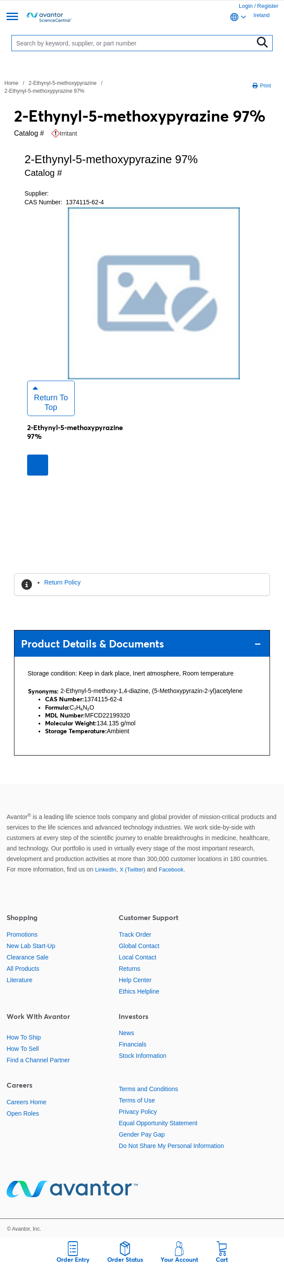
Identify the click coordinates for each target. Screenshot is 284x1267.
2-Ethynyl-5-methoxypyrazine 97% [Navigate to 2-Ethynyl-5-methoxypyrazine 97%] (44, 91)
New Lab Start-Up (31, 945)
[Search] (134, 43)
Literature (19, 980)
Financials (132, 1044)
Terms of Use (136, 1100)
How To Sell (23, 1048)
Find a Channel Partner (38, 1060)
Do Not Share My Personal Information (171, 1145)
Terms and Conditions (148, 1088)
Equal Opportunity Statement (158, 1123)
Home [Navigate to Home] (11, 83)
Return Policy (62, 582)
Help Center (135, 980)
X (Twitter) (132, 869)
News (126, 1032)
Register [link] (267, 6)
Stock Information (142, 1055)
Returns (129, 968)
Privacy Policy (138, 1111)
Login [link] (246, 6)
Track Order (135, 934)
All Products (23, 968)
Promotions (22, 934)
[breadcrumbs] (68, 86)
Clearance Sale (28, 957)
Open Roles (23, 1113)
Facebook (171, 869)
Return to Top (50, 398)
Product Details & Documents (141, 643)
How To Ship (24, 1037)
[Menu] (12, 17)
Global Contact (139, 945)
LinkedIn (105, 869)
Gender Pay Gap (142, 1134)
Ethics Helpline (139, 991)
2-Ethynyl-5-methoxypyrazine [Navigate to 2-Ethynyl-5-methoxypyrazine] (62, 83)
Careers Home (26, 1102)
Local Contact (137, 957)
